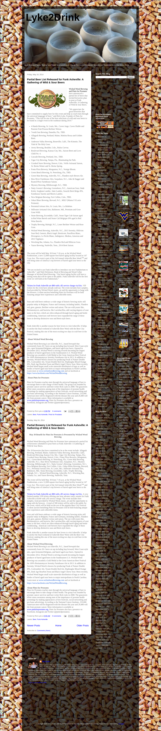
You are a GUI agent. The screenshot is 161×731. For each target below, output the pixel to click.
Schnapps (101, 350)
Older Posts (83, 625)
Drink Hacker (123, 417)
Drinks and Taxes (104, 229)
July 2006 (99, 648)
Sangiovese (102, 344)
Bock (99, 167)
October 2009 (101, 540)
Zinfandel (101, 406)
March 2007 (100, 626)
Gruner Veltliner (103, 255)
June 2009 (99, 551)
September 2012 (102, 459)
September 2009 (102, 543)
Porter (100, 323)
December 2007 (101, 601)
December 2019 (101, 415)
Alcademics (123, 363)
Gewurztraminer (103, 245)
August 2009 (100, 545)
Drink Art (101, 221)
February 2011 (101, 495)
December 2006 (101, 634)
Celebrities (101, 197)
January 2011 (101, 498)
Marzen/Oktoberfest (105, 280)
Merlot (100, 290)
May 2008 (99, 587)
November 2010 (101, 504)
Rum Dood (123, 444)
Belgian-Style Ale (104, 163)
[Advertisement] (114, 97)
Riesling (100, 330)
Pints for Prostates (55, 414)
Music (100, 301)
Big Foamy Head (125, 387)
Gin (99, 247)
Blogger (121, 724)
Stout (99, 371)
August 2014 (100, 431)
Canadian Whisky (104, 194)
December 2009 (101, 534)
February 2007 (101, 629)
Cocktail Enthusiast (126, 406)
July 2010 (99, 515)
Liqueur (100, 277)
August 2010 (100, 512)
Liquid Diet (123, 428)
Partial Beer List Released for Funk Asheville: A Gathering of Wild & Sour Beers (55, 81)
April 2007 (99, 623)
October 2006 (101, 640)
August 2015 (100, 426)
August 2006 (100, 645)
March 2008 (100, 593)
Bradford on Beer (125, 390)
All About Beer (124, 366)
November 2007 (101, 604)
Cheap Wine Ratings (126, 403)
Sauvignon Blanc (104, 347)
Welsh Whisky (103, 395)
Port (99, 320)
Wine (99, 404)
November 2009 (101, 537)
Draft (121, 414)
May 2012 (99, 467)
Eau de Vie (102, 234)
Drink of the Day (103, 224)
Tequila (100, 377)
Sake (99, 341)
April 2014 (99, 443)
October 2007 (101, 606)
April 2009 (99, 556)
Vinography (123, 467)
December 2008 (101, 568)
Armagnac (101, 145)
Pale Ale (101, 304)
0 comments (56, 411)
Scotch (100, 352)
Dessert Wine (102, 219)
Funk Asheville (42, 414)
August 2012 (100, 462)
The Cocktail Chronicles (123, 458)
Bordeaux (101, 173)
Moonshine (102, 299)
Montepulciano (103, 296)
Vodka (100, 392)
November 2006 (101, 637)
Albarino (101, 139)
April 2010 (99, 523)
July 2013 (99, 448)
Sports (100, 368)
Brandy (100, 179)
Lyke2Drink (53, 17)
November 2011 (101, 484)
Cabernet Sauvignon (105, 187)
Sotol (99, 360)
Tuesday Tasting (103, 388)
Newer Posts (33, 625)
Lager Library (102, 272)
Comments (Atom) (43, 630)
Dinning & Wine (124, 409)
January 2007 (101, 631)
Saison (100, 339)
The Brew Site (124, 454)
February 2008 (101, 595)
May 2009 (99, 554)
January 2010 (101, 531)
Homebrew (102, 258)
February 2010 (101, 529)
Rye (99, 336)
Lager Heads (123, 426)
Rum (99, 333)
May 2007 (99, 620)
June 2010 (99, 517)
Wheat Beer (102, 398)
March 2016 (100, 423)
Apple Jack (102, 142)
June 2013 (99, 451)
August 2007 (100, 612)
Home (58, 625)
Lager (100, 269)
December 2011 (101, 481)
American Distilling (125, 369)
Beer (34, 414)
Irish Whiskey (102, 263)
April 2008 (99, 590)
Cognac (100, 211)
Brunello (101, 181)
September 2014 (102, 429)
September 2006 (102, 642)
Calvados (101, 192)
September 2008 (102, 576)
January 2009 (101, 565)
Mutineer (122, 439)
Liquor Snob (123, 431)
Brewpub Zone (124, 396)
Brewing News (124, 393)
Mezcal (100, 293)
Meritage (101, 287)
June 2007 (99, 618)
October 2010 (101, 506)
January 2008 (101, 598)
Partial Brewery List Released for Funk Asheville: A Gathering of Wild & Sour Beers (57, 426)
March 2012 (100, 473)
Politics (100, 317)
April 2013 (99, 454)
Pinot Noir (101, 310)
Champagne (102, 200)
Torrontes (101, 382)
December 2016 (101, 418)
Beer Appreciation (125, 382)
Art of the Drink (124, 374)
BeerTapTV (123, 385)
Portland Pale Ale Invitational (104, 326)
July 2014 (99, 434)
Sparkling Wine (103, 363)
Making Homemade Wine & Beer (126, 435)
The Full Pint (123, 462)
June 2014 (99, 437)
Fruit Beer (101, 236)
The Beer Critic (124, 452)
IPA (99, 261)
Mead (100, 285)
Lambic (100, 274)
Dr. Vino (122, 412)
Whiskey (101, 401)
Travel (100, 385)
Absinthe (101, 137)
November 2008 (101, 570)
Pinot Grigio (102, 307)
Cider (100, 205)
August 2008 (100, 579)
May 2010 (99, 520)
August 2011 (100, 492)
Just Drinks (123, 423)
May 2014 (99, 440)
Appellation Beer (125, 372)
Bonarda (101, 170)
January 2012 (101, 479)
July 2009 (99, 548)
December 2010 (101, 501)
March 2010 (100, 526)
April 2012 (99, 470)
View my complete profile (37, 682)
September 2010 (102, 509)
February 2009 (101, 562)
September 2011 (102, 490)
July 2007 (99, 615)
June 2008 (99, 584)
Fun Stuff (101, 239)
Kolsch (100, 266)
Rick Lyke (46, 661)
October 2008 (101, 573)
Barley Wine (102, 157)
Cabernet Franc (103, 184)
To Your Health (103, 379)
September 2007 (102, 609)
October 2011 (101, 487)
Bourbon (101, 176)
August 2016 (100, 420)
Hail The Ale (123, 420)
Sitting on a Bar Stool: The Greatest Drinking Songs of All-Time (126, 282)
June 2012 (99, 465)
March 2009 (100, 559)
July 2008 (99, 581)
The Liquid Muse (125, 465)
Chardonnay (102, 203)
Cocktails (101, 208)
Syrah (100, 374)
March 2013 (100, 456)
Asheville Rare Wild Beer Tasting (105, 153)
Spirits (100, 366)
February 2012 (101, 476)
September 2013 (102, 445)
